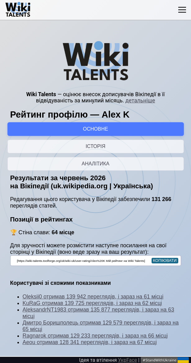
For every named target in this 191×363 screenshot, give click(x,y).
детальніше (140, 100)
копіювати (165, 260)
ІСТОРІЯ (96, 146)
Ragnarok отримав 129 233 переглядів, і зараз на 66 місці (95, 336)
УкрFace (127, 360)
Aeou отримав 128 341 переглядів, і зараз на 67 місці (90, 342)
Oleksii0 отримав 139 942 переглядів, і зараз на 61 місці (93, 297)
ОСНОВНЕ (95, 129)
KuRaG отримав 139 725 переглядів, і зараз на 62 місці (92, 303)
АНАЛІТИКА (95, 163)
